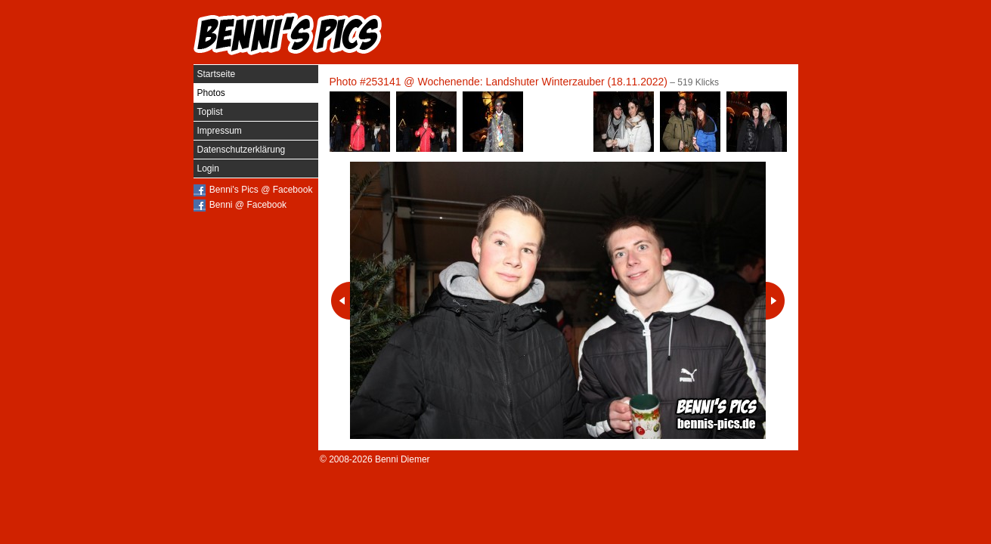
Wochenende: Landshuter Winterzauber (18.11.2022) (542, 82)
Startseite (216, 74)
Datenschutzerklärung (241, 149)
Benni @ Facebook (247, 204)
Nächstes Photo (775, 301)
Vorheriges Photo (340, 301)
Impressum (219, 130)
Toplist (210, 112)
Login (208, 168)
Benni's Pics (288, 34)
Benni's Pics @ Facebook (261, 189)
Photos (211, 93)
